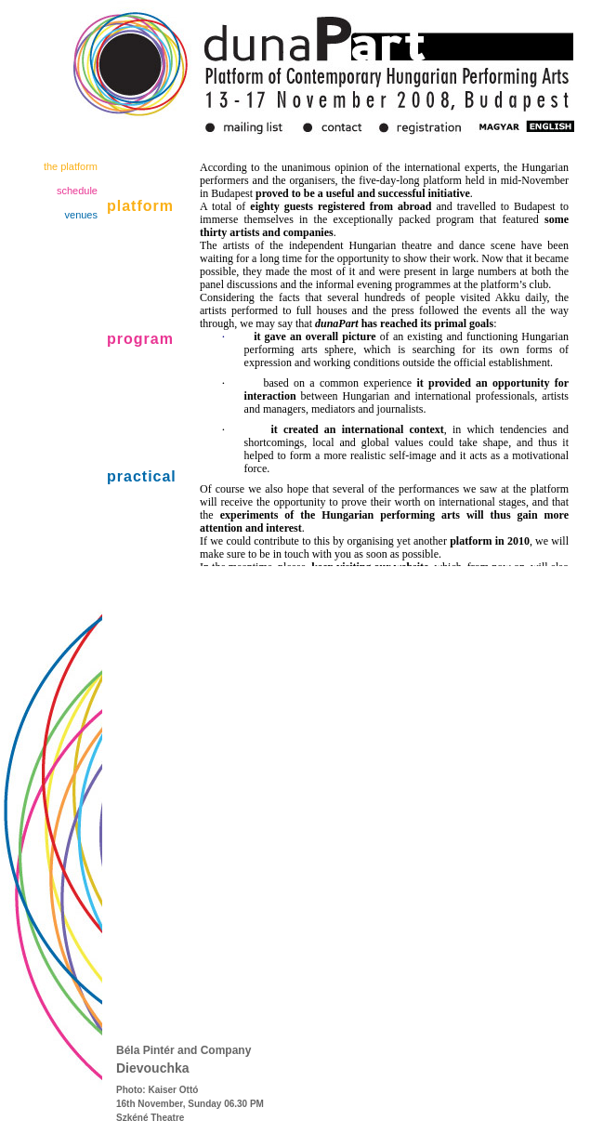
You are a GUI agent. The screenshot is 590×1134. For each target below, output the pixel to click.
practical (142, 476)
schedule (77, 190)
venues (81, 214)
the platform (71, 166)
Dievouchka (153, 1068)
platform (140, 206)
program (140, 339)
